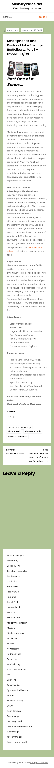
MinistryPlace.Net (27, 4)
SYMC (10, 705)
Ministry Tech (34, 431)
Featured (15, 431)
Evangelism (12, 586)
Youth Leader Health (17, 742)
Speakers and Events (17, 690)
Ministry (11, 612)
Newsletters (13, 648)
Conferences (13, 576)
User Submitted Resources (20, 726)
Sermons (11, 679)
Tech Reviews (14, 711)
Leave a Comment (18, 436)
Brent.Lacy (12, 30)
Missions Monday (15, 633)
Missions (11, 628)
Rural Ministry (13, 664)
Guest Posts (13, 602)
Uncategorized (14, 721)
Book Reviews (13, 565)
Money (10, 643)
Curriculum (12, 581)
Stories (10, 695)
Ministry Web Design (17, 622)
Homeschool (13, 607)
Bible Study (12, 560)
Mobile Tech (13, 638)
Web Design (13, 731)
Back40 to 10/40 (15, 555)
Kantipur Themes (39, 762)
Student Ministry (15, 700)
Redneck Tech (14, 654)
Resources (12, 659)
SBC (9, 674)
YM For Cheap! (14, 736)
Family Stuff (13, 591)
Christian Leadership (21, 427)
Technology (13, 716)
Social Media (13, 685)
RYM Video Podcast (16, 669)
